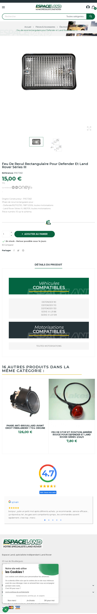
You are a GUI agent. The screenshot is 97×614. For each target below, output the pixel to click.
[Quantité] (6, 234)
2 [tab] (49, 520)
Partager (14, 250)
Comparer (8, 245)
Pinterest (23, 250)
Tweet (18, 250)
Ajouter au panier (36, 234)
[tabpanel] (48, 509)
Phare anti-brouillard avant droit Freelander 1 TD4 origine (25, 427)
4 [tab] (56, 520)
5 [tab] (60, 520)
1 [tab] (45, 520)
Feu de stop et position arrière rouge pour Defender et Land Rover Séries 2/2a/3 (71, 434)
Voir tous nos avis (48, 492)
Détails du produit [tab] (48, 264)
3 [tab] (52, 520)
